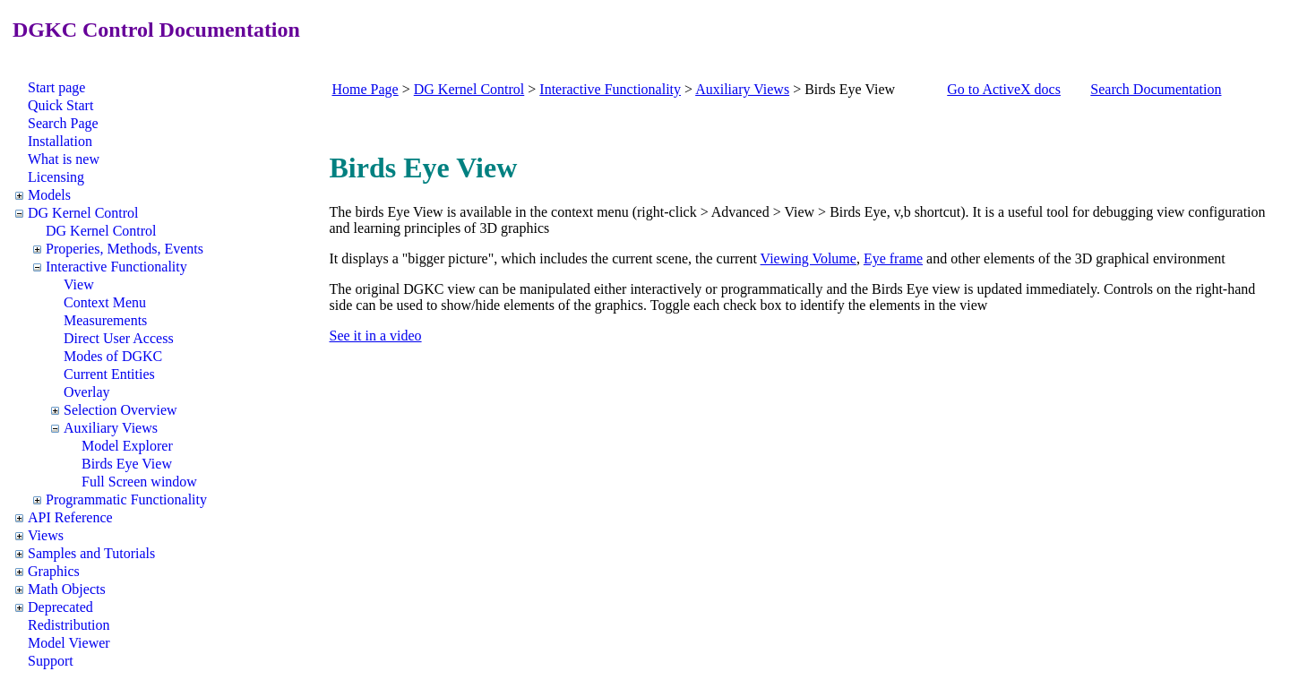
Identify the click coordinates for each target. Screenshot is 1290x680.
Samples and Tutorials (91, 553)
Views (46, 535)
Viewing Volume (808, 258)
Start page (56, 87)
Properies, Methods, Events (124, 248)
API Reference (70, 517)
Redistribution (69, 625)
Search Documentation (1155, 89)
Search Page (63, 123)
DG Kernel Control (83, 212)
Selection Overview (120, 409)
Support (50, 660)
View (79, 284)
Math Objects (67, 589)
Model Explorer (127, 445)
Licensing (56, 177)
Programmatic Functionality (126, 499)
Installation (60, 141)
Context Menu (105, 302)
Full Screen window (139, 481)
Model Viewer (69, 642)
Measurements (105, 320)
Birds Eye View (127, 463)
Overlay (87, 392)
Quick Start (60, 105)
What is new (63, 159)
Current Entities (109, 374)
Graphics (54, 571)
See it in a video (376, 335)
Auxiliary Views (111, 427)
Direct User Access (119, 338)
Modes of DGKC (113, 356)
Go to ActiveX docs (1004, 89)
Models (49, 194)
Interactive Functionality (116, 266)
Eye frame (893, 258)
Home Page (365, 89)
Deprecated (60, 607)
